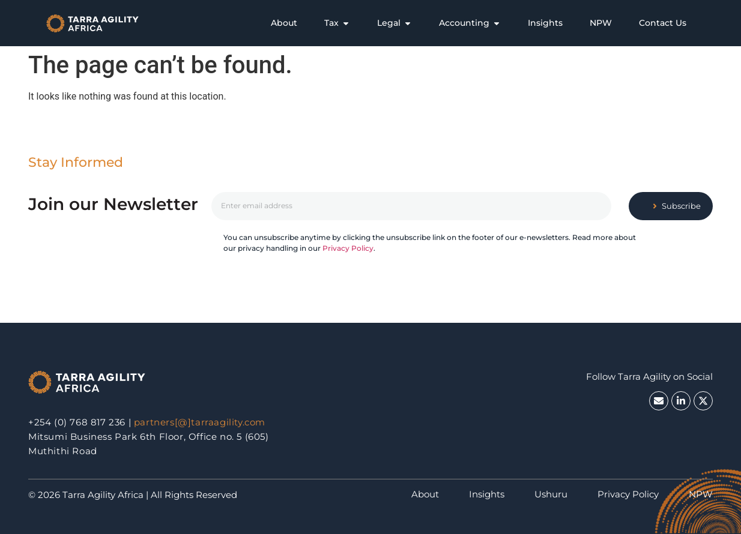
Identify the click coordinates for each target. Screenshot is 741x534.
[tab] (284, 23)
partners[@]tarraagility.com (199, 422)
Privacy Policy (348, 248)
